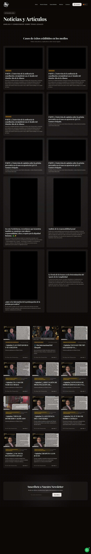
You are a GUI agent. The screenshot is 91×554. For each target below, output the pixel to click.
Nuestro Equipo (43, 4)
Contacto (68, 4)
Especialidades (53, 4)
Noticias (61, 4)
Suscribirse (57, 494)
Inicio (36, 4)
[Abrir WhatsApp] (87, 550)
